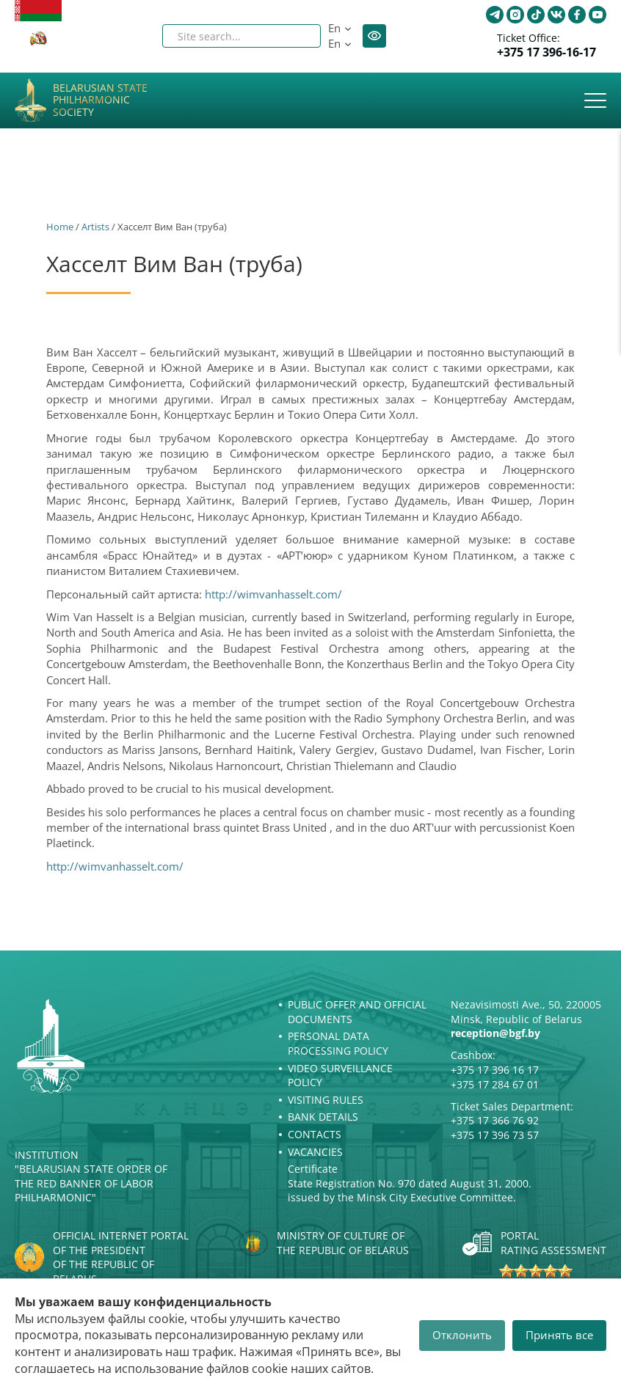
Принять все (559, 1334)
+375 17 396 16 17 (495, 1070)
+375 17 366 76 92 (495, 1120)
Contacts (314, 1134)
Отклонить (462, 1334)
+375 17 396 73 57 (495, 1135)
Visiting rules (325, 1100)
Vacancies (315, 1152)
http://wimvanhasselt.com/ (273, 594)
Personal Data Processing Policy (338, 1043)
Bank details (323, 1117)
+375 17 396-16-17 (546, 52)
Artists (95, 226)
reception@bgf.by (495, 1033)
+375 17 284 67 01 (495, 1084)
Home (59, 226)
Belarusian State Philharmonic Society (100, 100)
